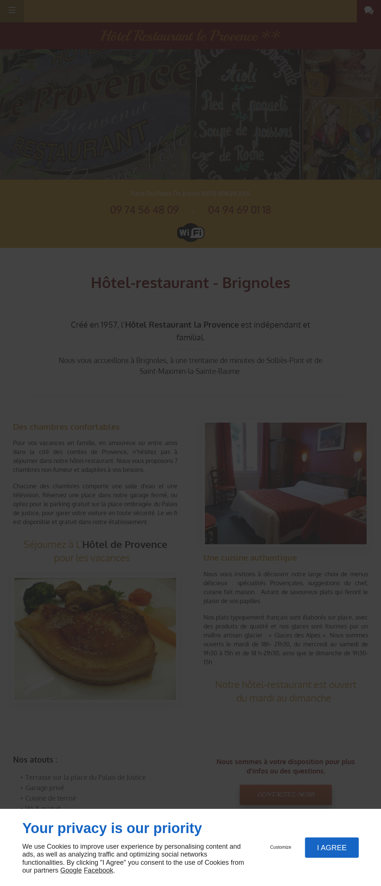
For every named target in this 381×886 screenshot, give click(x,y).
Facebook (98, 870)
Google (71, 870)
